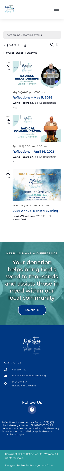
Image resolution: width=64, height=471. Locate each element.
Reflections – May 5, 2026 (32, 97)
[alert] (32, 35)
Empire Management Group (37, 465)
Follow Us (32, 402)
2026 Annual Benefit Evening (35, 211)
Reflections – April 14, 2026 (33, 151)
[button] (56, 9)
